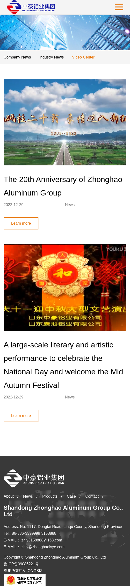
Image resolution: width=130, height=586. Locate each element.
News (28, 496)
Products (50, 496)
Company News (17, 57)
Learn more (21, 223)
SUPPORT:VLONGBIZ (23, 571)
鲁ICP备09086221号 (21, 564)
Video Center (83, 57)
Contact (92, 496)
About (9, 496)
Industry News (51, 57)
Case (71, 496)
